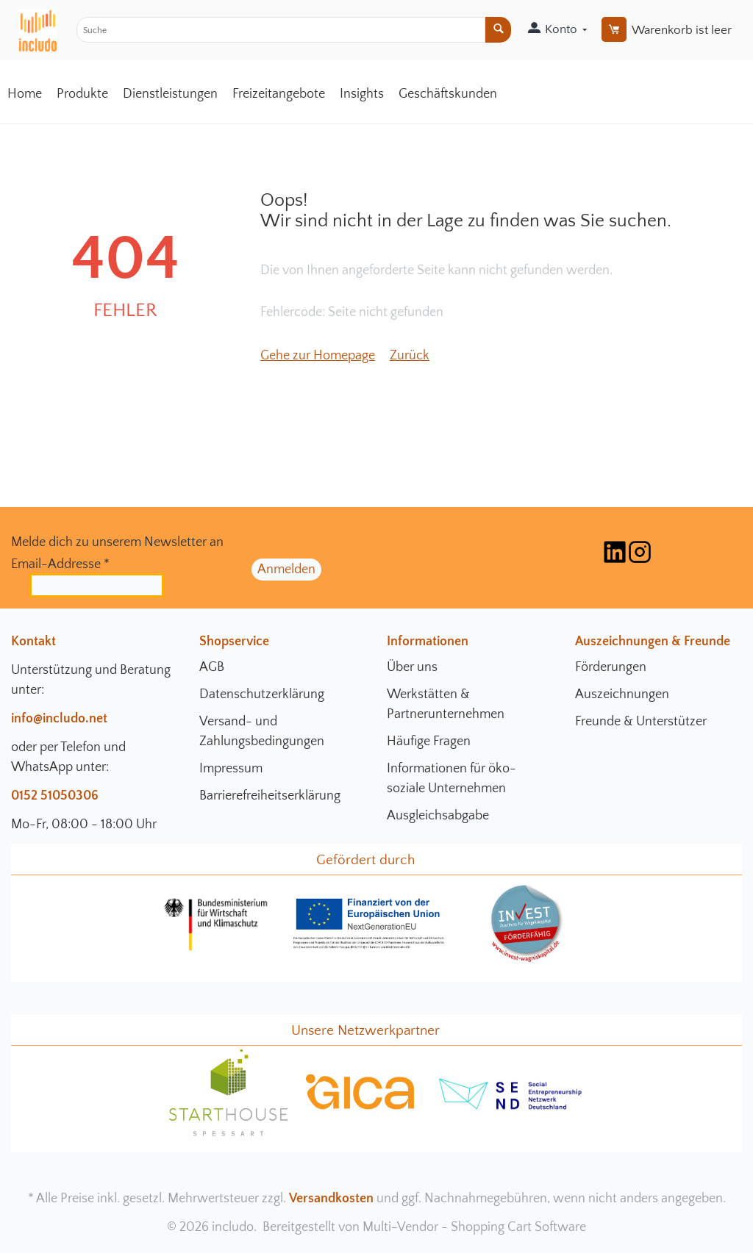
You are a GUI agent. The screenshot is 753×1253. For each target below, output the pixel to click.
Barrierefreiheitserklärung (269, 796)
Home (24, 94)
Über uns (412, 667)
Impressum (231, 768)
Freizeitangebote (278, 94)
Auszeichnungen (622, 694)
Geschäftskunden (448, 94)
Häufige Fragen (429, 741)
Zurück (409, 355)
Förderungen (610, 667)
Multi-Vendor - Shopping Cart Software (474, 1227)
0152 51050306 (55, 796)
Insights (362, 94)
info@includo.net (59, 718)
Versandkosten (331, 1198)
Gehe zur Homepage (317, 355)
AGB (211, 667)
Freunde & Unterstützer (641, 721)
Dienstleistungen (170, 94)
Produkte (82, 94)
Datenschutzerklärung (261, 694)
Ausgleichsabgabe (438, 815)
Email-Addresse (60, 564)
